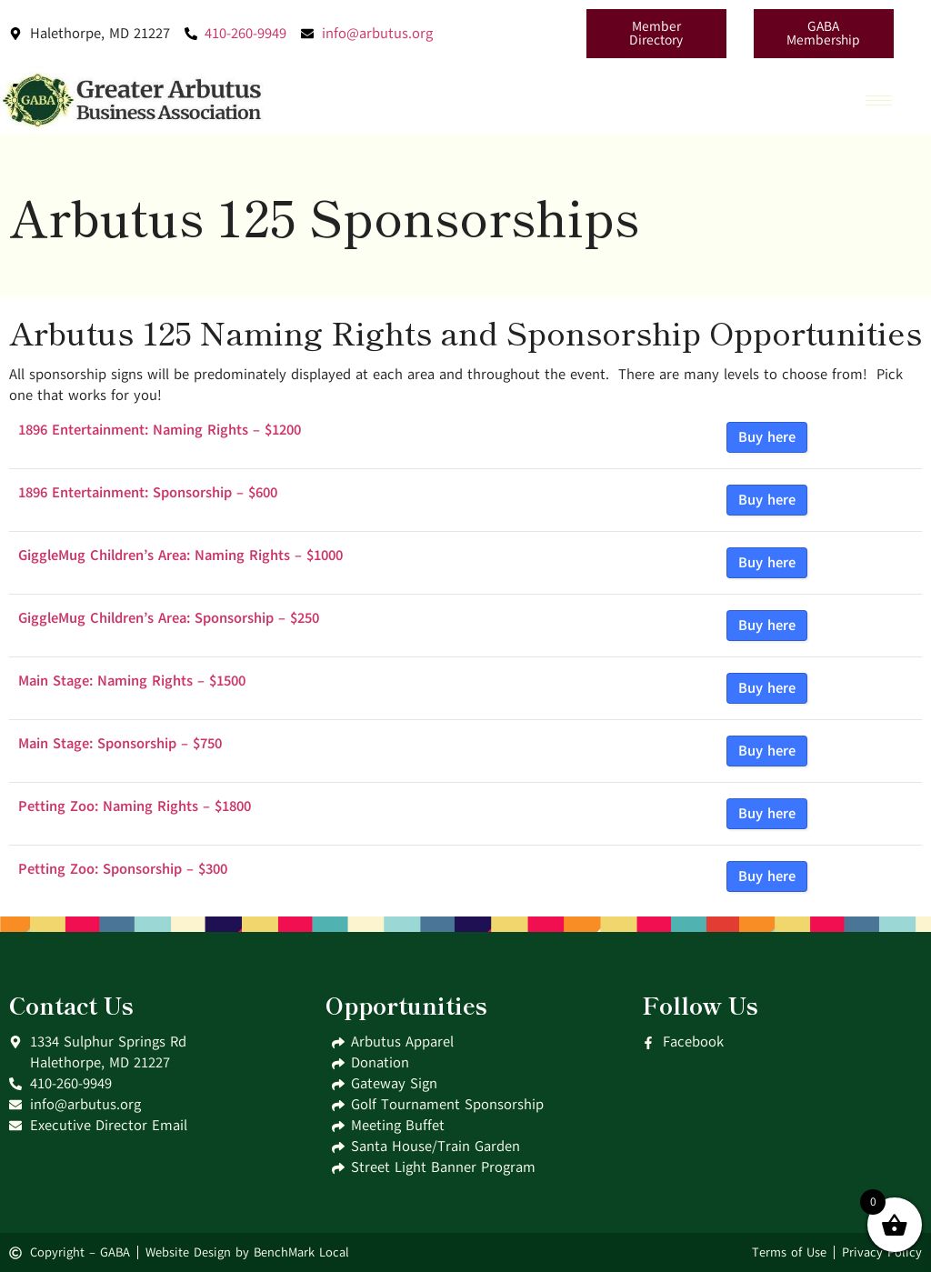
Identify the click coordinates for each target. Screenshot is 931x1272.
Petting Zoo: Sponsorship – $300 (122, 869)
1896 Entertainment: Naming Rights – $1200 (159, 430)
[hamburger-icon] (878, 100)
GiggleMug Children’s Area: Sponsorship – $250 (168, 618)
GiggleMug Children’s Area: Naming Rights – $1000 (180, 556)
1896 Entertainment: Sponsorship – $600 (147, 493)
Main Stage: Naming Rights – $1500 (131, 681)
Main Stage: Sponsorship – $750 (120, 744)
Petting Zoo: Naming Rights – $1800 (134, 806)
